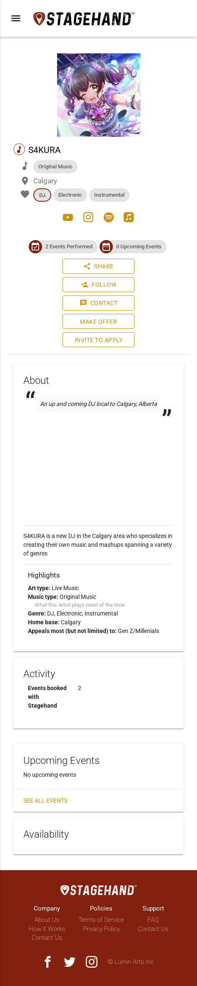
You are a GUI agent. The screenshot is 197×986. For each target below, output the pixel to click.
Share (98, 266)
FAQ (153, 919)
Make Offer (98, 321)
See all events (45, 800)
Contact (99, 302)
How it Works (47, 929)
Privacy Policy (101, 929)
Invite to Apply (99, 340)
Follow (98, 284)
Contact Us (47, 937)
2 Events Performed (68, 246)
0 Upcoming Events (139, 246)
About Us (47, 919)
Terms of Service (101, 919)
